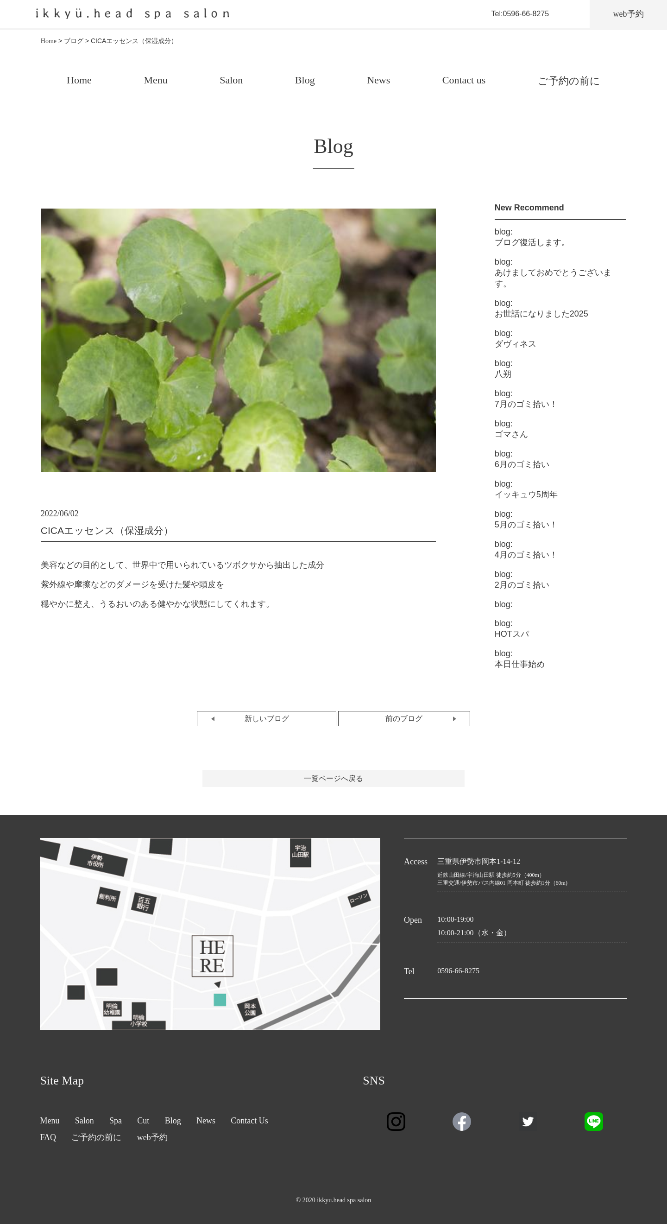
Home (79, 80)
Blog (305, 80)
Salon (231, 80)
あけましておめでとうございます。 (553, 272)
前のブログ (403, 719)
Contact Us (249, 1120)
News (378, 80)
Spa (115, 1120)
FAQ (48, 1137)
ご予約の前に (569, 81)
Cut (143, 1120)
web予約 (152, 1137)
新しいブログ (267, 719)
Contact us (464, 80)
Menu (155, 80)
